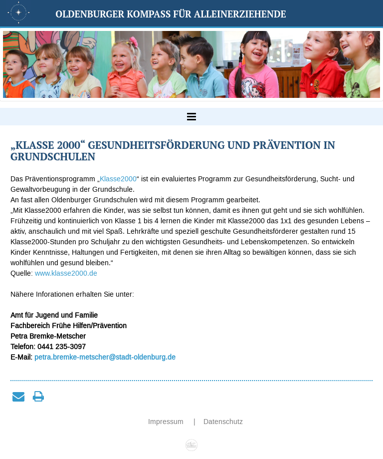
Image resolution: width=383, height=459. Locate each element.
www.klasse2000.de (66, 273)
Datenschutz (223, 422)
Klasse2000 (118, 179)
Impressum (167, 422)
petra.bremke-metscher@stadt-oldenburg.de (105, 357)
